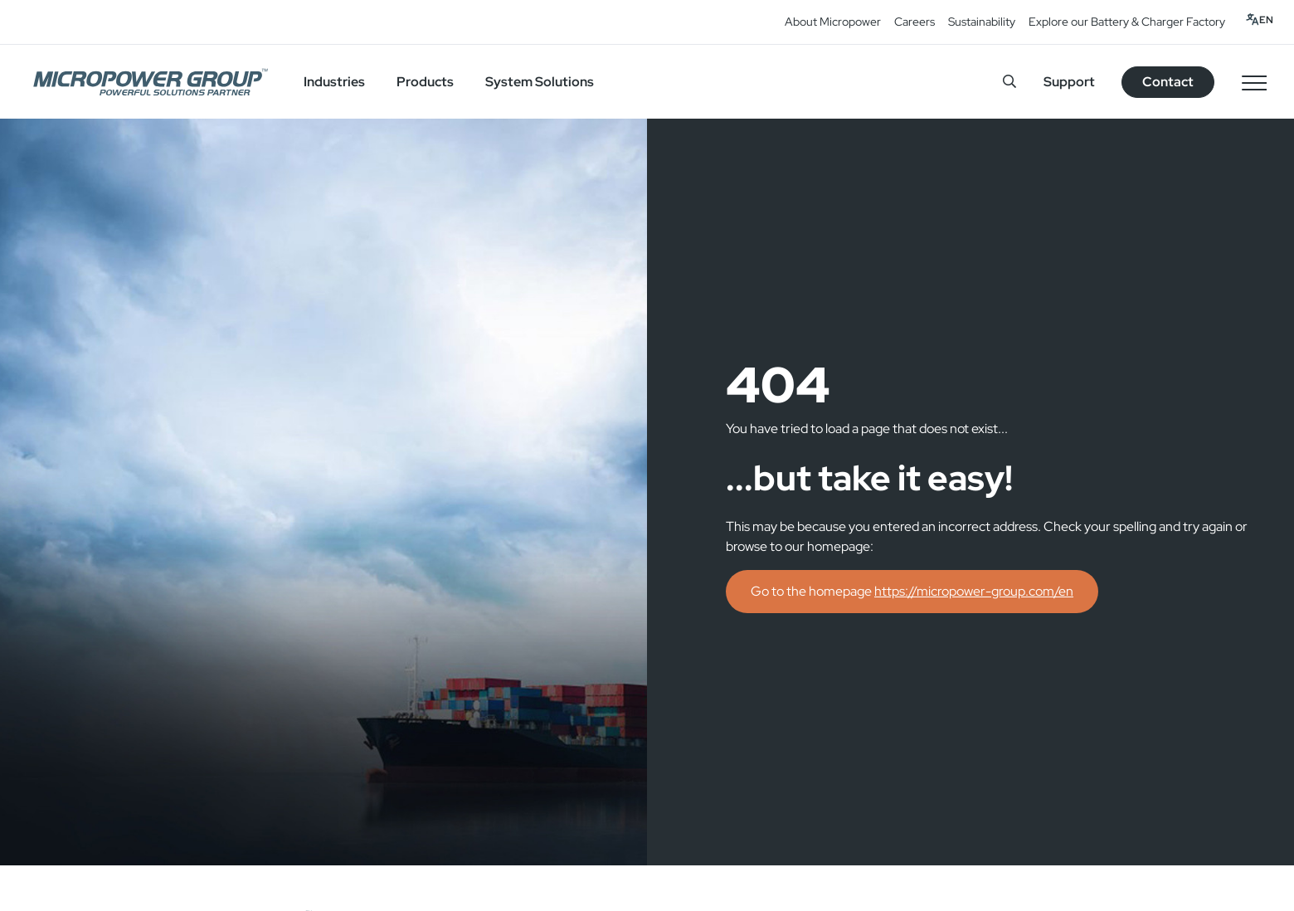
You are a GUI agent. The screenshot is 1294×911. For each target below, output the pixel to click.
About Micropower (833, 21)
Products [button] (425, 81)
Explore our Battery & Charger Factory (1127, 21)
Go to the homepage (912, 591)
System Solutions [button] (539, 81)
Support (1069, 81)
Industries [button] (334, 81)
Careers (914, 21)
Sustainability (981, 21)
